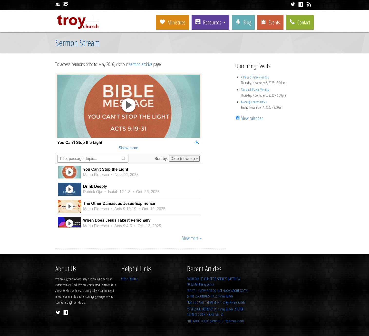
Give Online (129, 278)
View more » (192, 238)
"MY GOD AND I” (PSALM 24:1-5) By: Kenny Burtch (216, 302)
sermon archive (140, 64)
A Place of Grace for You (255, 77)
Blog (243, 22)
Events (270, 22)
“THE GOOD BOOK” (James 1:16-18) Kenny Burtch (215, 321)
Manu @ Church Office (254, 102)
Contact (300, 22)
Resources (208, 22)
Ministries (172, 22)
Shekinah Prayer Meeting (255, 89)
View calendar (251, 118)
